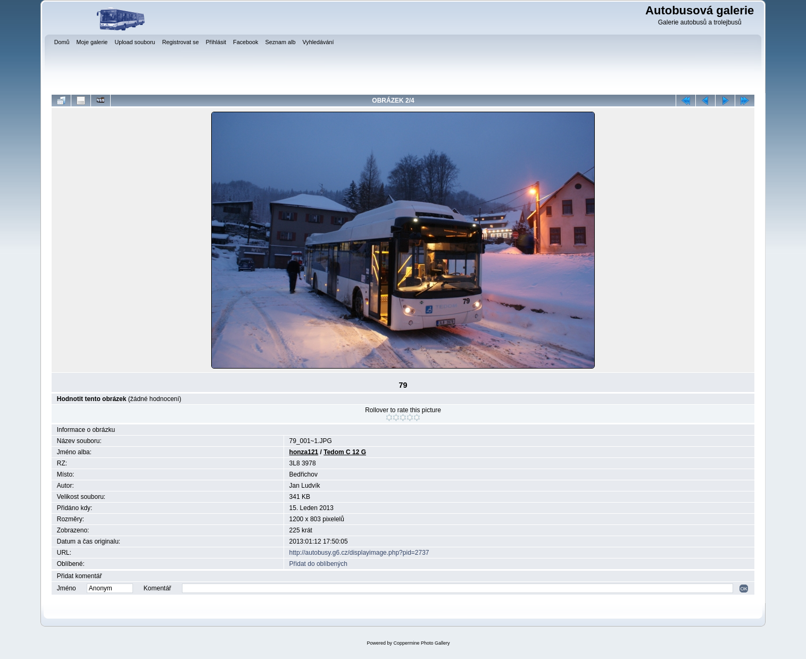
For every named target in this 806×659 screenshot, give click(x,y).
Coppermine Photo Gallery (421, 643)
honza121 (304, 452)
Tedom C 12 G (344, 452)
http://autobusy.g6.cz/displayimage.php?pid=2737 (359, 552)
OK (743, 588)
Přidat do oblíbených (318, 564)
